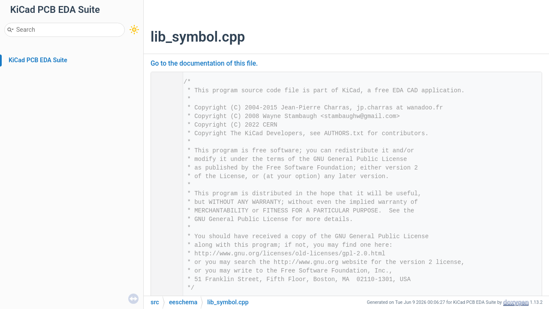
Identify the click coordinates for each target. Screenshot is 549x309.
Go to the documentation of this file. (204, 63)
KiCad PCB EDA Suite (38, 60)
